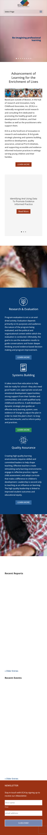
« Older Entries (11, 671)
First (6, 807)
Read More (23, 213)
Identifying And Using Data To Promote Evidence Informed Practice (23, 203)
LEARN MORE (23, 164)
